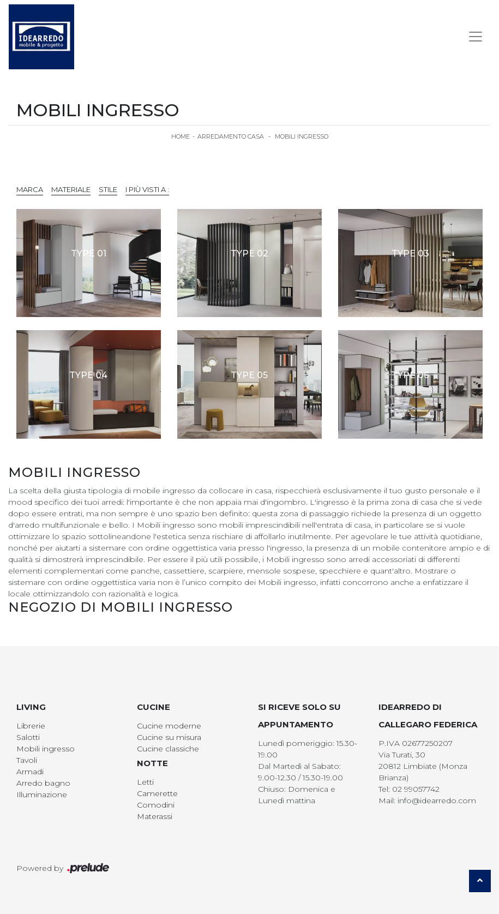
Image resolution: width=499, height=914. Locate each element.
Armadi (30, 771)
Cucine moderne (169, 726)
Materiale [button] (71, 189)
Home (180, 136)
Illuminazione (41, 794)
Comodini (156, 805)
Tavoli (26, 760)
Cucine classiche (168, 749)
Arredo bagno (43, 783)
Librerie (30, 726)
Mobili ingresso (301, 136)
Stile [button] (108, 189)
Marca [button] (29, 189)
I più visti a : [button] (147, 189)
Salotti (28, 737)
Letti (145, 782)
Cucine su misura (169, 737)
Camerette (157, 793)
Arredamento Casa (230, 136)
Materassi (154, 816)
